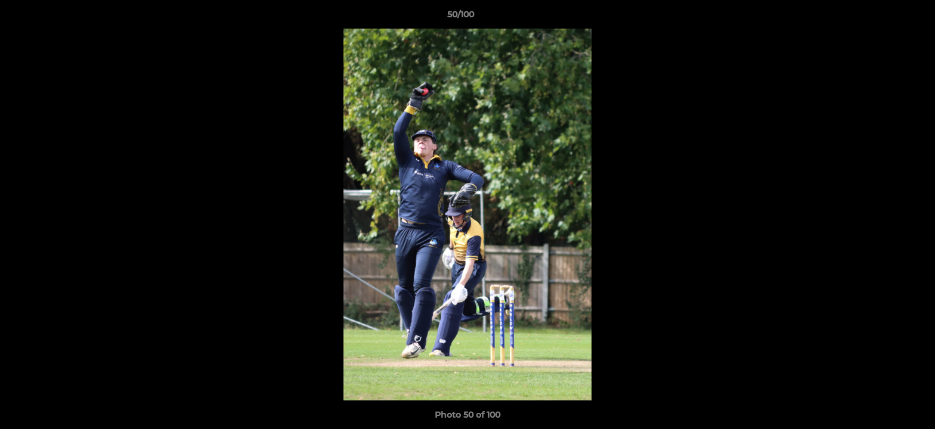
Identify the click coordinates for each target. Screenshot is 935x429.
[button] (885, 17)
